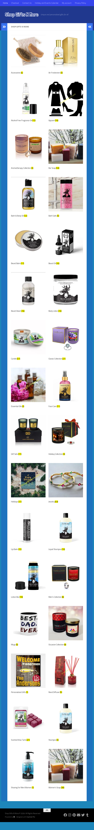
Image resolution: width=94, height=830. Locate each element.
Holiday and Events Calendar (47, 3)
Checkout (15, 3)
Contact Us (26, 3)
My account (66, 3)
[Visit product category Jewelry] (65, 488)
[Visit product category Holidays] (28, 488)
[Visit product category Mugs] (28, 633)
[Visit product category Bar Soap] (65, 151)
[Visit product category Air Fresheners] (65, 55)
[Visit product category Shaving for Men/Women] (28, 777)
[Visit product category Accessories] (28, 55)
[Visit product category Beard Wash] (28, 295)
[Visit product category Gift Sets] (28, 440)
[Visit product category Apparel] (65, 103)
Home (5, 3)
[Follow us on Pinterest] (74, 823)
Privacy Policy (80, 3)
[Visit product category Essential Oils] (28, 392)
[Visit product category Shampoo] (65, 729)
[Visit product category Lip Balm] (28, 536)
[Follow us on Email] (78, 823)
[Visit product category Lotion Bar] (28, 584)
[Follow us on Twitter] (83, 823)
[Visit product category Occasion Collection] (65, 633)
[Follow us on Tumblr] (87, 823)
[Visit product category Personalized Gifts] (28, 681)
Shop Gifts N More (21, 14)
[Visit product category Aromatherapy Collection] (28, 151)
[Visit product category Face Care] (65, 392)
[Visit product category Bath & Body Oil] (28, 199)
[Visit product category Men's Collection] (65, 584)
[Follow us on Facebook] (65, 823)
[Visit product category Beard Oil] (65, 247)
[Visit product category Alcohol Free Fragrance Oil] (28, 103)
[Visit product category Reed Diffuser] (65, 681)
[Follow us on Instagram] (69, 823)
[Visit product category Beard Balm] (28, 247)
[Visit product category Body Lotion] (65, 295)
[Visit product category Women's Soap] (65, 777)
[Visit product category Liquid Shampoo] (65, 536)
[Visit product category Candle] (28, 344)
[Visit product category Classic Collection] (65, 344)
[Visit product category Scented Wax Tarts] (28, 729)
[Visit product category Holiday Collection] (65, 440)
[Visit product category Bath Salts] (65, 199)
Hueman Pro (31, 825)
